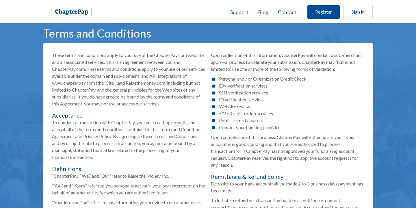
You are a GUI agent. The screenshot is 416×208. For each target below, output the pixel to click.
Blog (263, 12)
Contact (287, 12)
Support (239, 12)
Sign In (358, 11)
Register (323, 11)
